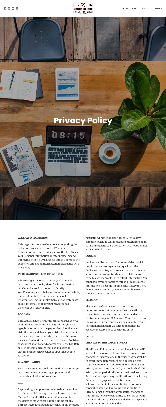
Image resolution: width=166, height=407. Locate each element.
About (135, 8)
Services (146, 8)
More (158, 8)
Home (125, 8)
